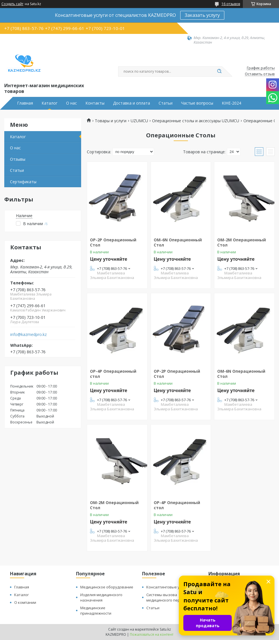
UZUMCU (139, 120)
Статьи (166, 103)
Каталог (50, 103)
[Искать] (219, 71)
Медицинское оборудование (106, 587)
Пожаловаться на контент (151, 634)
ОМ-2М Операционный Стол (241, 242)
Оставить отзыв (260, 74)
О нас (71, 103)
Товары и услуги (110, 120)
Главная (25, 103)
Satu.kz (165, 629)
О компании (25, 602)
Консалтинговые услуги (167, 587)
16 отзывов (230, 3)
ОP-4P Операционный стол (113, 373)
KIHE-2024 (231, 103)
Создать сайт (12, 4)
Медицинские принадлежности (95, 610)
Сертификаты (23, 181)
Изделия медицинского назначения (101, 597)
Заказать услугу (202, 15)
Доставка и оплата (131, 103)
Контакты (94, 103)
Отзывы (17, 159)
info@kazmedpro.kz (28, 334)
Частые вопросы (197, 103)
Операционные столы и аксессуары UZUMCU (195, 120)
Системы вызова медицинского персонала (169, 597)
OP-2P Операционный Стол (113, 242)
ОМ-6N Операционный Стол (178, 242)
